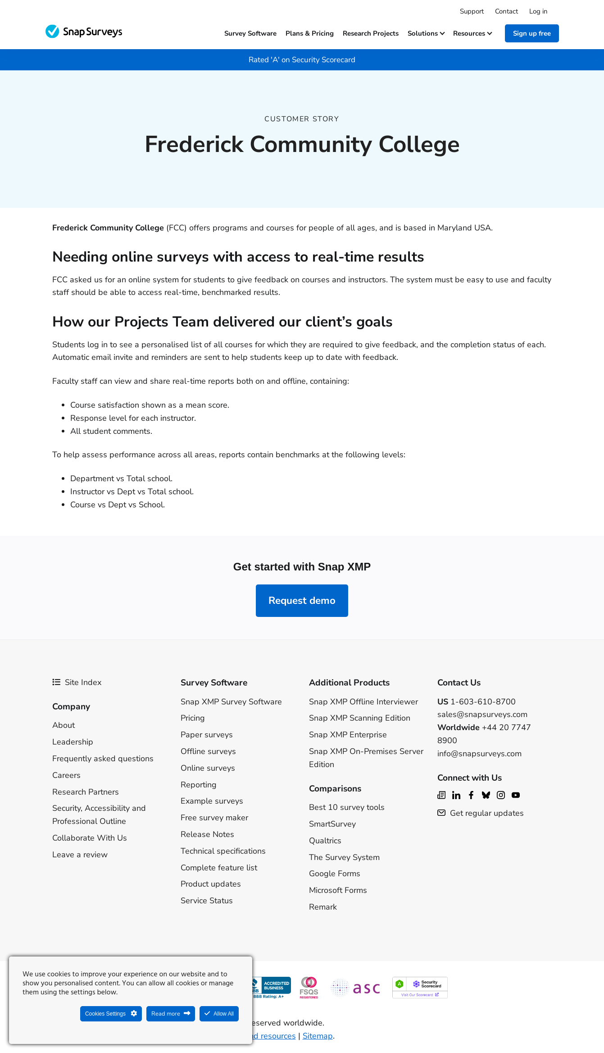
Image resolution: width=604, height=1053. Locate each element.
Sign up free (532, 33)
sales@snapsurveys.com (482, 714)
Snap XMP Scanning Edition (359, 718)
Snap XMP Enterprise (348, 734)
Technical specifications (223, 851)
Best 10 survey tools (347, 807)
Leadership (72, 741)
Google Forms (334, 873)
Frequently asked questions (103, 758)
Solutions (426, 33)
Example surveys (212, 800)
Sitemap (318, 1035)
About (63, 725)
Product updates (211, 883)
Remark (323, 906)
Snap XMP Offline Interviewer (363, 701)
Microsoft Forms (338, 890)
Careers (66, 775)
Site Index (76, 682)
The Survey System (344, 857)
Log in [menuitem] (538, 11)
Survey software (250, 33)
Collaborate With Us (89, 837)
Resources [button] (472, 33)
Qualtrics (325, 840)
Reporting (199, 784)
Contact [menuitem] (506, 11)
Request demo (302, 600)
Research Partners (85, 791)
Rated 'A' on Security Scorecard (302, 60)
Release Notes (207, 834)
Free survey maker (214, 817)
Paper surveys (207, 734)
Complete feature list (219, 867)
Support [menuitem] (472, 11)
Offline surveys (208, 751)
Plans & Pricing (310, 33)
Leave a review (80, 854)
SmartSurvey (332, 823)
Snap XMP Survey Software (231, 701)
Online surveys (208, 768)
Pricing (193, 718)
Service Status (207, 900)
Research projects (371, 33)
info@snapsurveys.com (479, 753)
